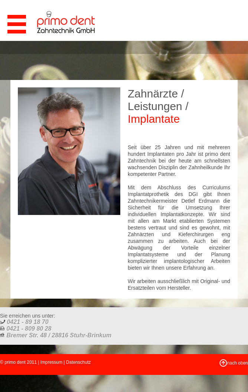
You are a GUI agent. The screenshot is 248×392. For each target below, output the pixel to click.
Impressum (51, 362)
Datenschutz (78, 362)
